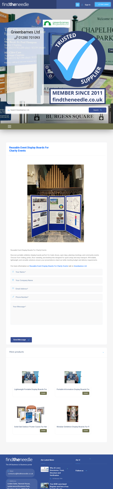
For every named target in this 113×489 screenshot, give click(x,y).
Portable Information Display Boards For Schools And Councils (82, 389)
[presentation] (27, 330)
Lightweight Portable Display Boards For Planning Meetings (38, 389)
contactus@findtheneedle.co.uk (20, 474)
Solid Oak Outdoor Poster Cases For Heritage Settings (36, 427)
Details (43, 393)
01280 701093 (27, 37)
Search (97, 110)
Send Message (21, 340)
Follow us (81, 471)
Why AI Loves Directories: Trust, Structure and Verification (57, 471)
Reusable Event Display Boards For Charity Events (48, 266)
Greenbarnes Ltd (25, 32)
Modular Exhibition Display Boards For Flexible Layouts (79, 427)
